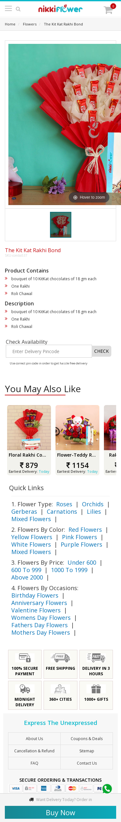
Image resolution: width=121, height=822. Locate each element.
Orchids (93, 504)
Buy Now (60, 812)
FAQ (34, 763)
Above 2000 (27, 577)
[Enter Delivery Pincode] (49, 351)
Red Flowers (85, 529)
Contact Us (87, 763)
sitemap (86, 751)
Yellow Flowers (31, 537)
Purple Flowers (81, 544)
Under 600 (81, 562)
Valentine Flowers (36, 610)
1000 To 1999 (69, 570)
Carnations (62, 511)
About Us (34, 738)
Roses (64, 504)
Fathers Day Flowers (39, 625)
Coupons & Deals (87, 738)
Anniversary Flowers (39, 603)
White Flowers (31, 544)
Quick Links (26, 487)
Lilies (94, 511)
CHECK (101, 351)
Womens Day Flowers (41, 617)
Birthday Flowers (34, 595)
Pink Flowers (79, 537)
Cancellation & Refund (34, 751)
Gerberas (24, 511)
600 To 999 (26, 570)
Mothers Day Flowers (40, 632)
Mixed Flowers (31, 519)
